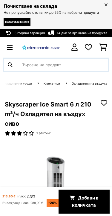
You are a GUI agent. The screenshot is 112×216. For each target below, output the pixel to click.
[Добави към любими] (104, 103)
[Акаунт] (74, 47)
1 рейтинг (43, 133)
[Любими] (88, 47)
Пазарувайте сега (17, 21)
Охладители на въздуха (89, 84)
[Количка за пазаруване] (103, 47)
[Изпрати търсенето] (10, 64)
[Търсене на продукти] (56, 65)
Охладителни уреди (17, 84)
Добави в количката (84, 201)
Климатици (52, 84)
